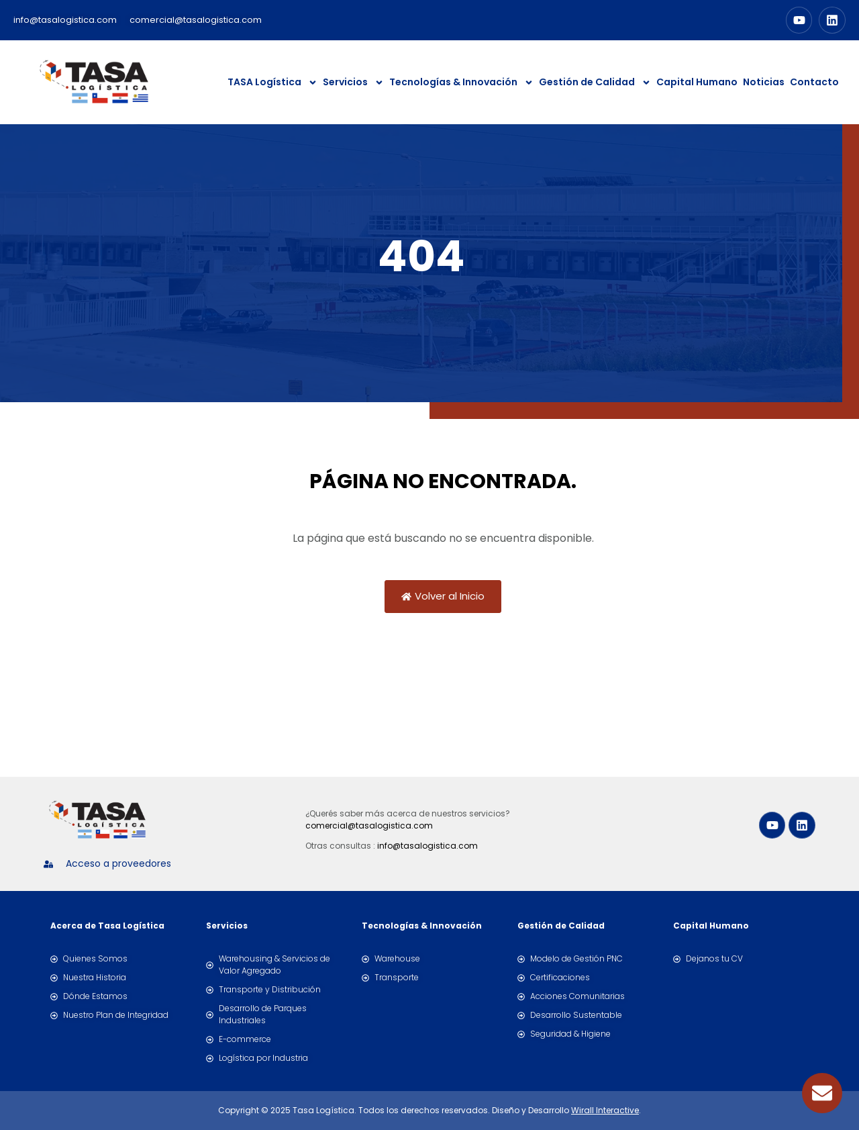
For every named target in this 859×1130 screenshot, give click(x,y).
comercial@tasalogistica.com (369, 825)
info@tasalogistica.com (427, 845)
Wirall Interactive (605, 1110)
